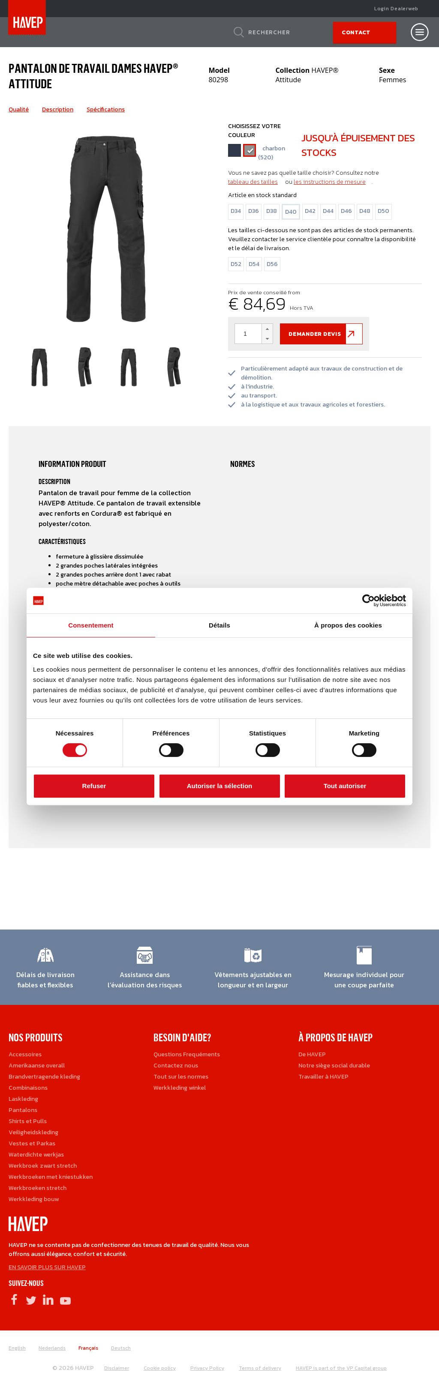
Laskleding (23, 1098)
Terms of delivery (260, 1368)
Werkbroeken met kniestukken (51, 1176)
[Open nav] (419, 32)
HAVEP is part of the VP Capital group (341, 1368)
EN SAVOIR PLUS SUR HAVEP (47, 1267)
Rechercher (269, 32)
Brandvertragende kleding (44, 1076)
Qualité (19, 109)
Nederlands (52, 1348)
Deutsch (121, 1348)
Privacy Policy (207, 1368)
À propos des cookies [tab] (348, 625)
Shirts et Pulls (28, 1121)
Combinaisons (28, 1087)
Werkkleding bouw (34, 1199)
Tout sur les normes (180, 1076)
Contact (356, 32)
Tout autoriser (345, 785)
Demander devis (315, 334)
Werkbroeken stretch (37, 1188)
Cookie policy (160, 1368)
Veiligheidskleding (33, 1132)
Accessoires (25, 1054)
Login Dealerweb (396, 8)
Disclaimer (116, 1368)
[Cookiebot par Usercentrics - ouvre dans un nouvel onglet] (368, 600)
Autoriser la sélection (220, 785)
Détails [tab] (219, 625)
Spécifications (106, 109)
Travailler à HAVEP (323, 1076)
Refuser (94, 785)
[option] (105, 226)
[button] (267, 329)
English (17, 1348)
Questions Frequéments (186, 1054)
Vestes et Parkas (32, 1143)
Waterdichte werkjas (36, 1154)
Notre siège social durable (334, 1065)
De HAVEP (312, 1054)
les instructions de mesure (330, 181)
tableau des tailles (253, 181)
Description (57, 109)
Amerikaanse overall (37, 1065)
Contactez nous (175, 1065)
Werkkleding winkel (179, 1087)
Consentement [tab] (90, 625)
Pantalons (23, 1110)
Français (88, 1348)
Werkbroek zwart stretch (43, 1165)
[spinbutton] (254, 334)
